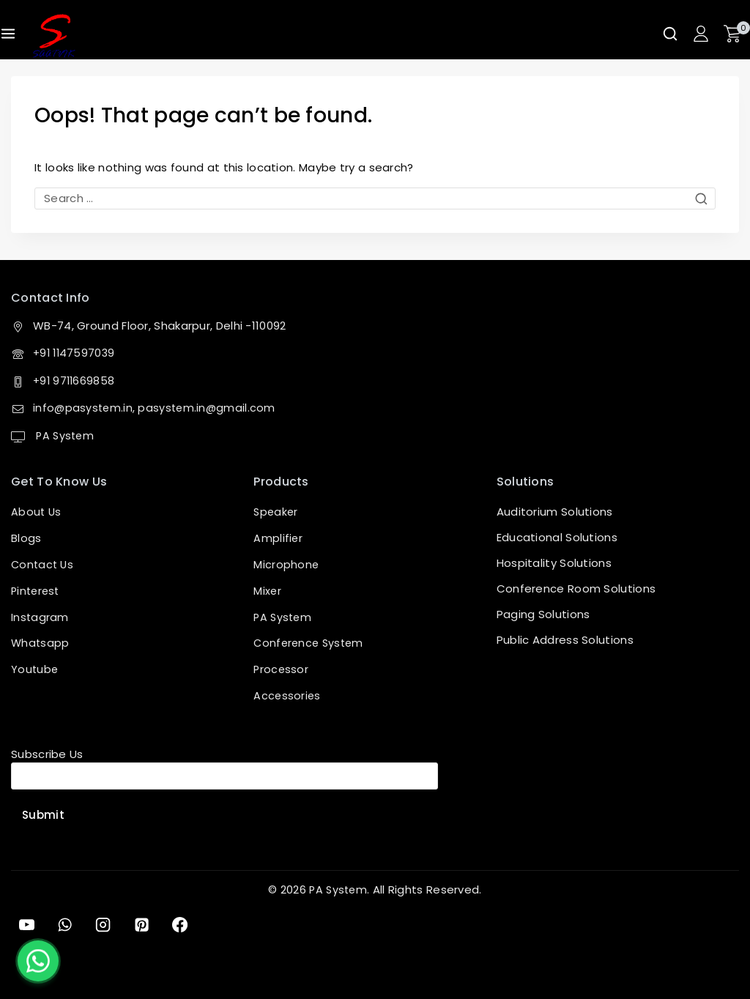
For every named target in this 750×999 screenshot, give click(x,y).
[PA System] (54, 35)
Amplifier (278, 541)
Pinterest (37, 592)
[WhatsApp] (67, 924)
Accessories (287, 694)
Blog (23, 541)
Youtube (35, 669)
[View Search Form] (670, 34)
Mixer (267, 592)
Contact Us (43, 566)
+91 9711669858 (75, 383)
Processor (281, 669)
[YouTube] (27, 924)
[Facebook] (187, 924)
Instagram (40, 617)
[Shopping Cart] (737, 33)
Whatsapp (40, 643)
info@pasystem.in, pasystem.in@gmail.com (156, 411)
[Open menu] (8, 34)
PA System (65, 438)
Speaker (276, 515)
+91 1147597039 (75, 356)
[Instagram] (107, 924)
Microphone (286, 566)
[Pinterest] (146, 924)
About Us (36, 515)
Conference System (310, 643)
